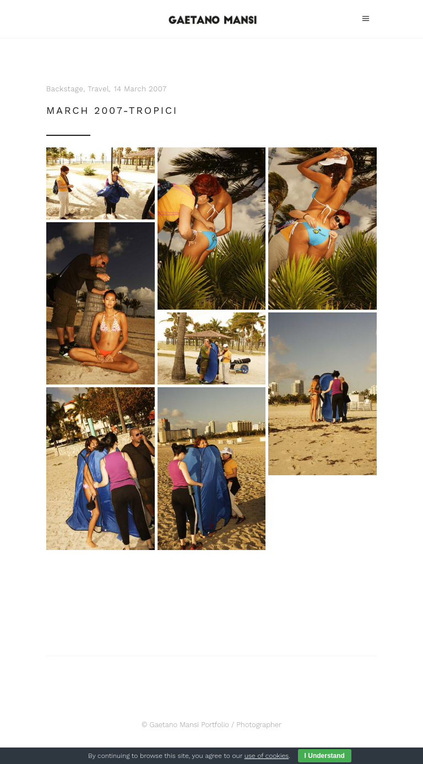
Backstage (64, 89)
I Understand (325, 756)
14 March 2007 (140, 89)
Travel (98, 89)
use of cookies (267, 756)
